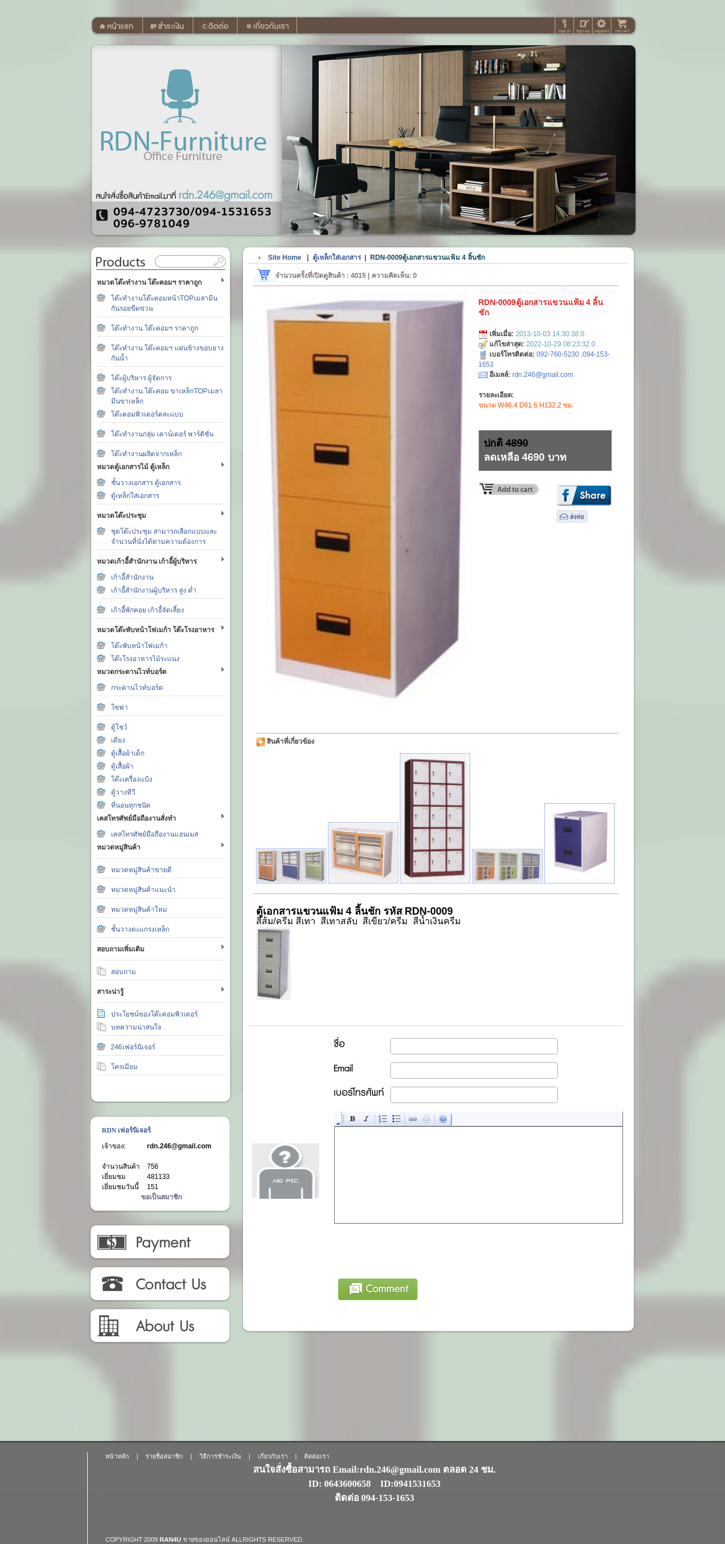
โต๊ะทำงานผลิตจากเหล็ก (146, 454)
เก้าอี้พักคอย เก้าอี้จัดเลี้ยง (147, 610)
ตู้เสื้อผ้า (122, 766)
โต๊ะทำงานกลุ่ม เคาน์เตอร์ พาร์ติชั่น (162, 434)
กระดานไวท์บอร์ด (137, 688)
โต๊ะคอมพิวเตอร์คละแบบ (147, 414)
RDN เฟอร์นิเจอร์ (126, 1130)
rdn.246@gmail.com (179, 1146)
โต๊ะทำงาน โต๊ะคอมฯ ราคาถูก (155, 328)
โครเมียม (124, 1067)
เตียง (118, 740)
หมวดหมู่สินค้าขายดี (141, 870)
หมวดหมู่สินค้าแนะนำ (143, 890)
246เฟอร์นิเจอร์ (133, 1047)
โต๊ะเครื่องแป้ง (131, 779)
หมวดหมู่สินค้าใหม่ (139, 909)
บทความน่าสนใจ (136, 1027)
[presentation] (421, 1249)
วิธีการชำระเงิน (159, 1242)
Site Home (284, 257)
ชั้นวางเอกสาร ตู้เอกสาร (146, 483)
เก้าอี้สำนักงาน (132, 577)
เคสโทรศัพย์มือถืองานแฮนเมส (154, 834)
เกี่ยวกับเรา (159, 1326)
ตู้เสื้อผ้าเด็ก (127, 753)
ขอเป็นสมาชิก (161, 1197)
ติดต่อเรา (159, 1284)
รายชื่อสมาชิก (164, 1456)
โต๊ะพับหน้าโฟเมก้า (139, 646)
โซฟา (119, 707)
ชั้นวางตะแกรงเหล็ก (140, 929)
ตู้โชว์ (119, 727)
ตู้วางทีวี (123, 792)
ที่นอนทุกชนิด (131, 805)
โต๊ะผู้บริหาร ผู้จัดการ (141, 378)
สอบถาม (123, 972)
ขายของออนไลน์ (206, 1539)
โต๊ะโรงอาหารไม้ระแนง (145, 659)
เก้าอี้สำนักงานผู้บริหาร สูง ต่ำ (154, 590)
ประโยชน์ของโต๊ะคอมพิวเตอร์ (154, 1014)
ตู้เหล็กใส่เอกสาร (135, 496)
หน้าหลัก (117, 1456)
